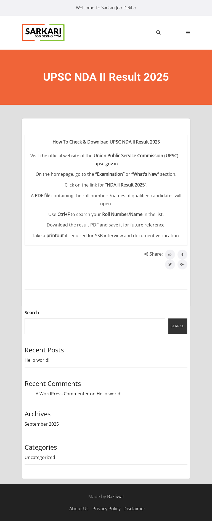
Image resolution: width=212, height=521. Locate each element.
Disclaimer (134, 509)
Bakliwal (115, 496)
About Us (79, 509)
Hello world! (37, 360)
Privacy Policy (106, 509)
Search (32, 313)
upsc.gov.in (106, 164)
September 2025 (42, 424)
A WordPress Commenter (62, 394)
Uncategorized (40, 457)
